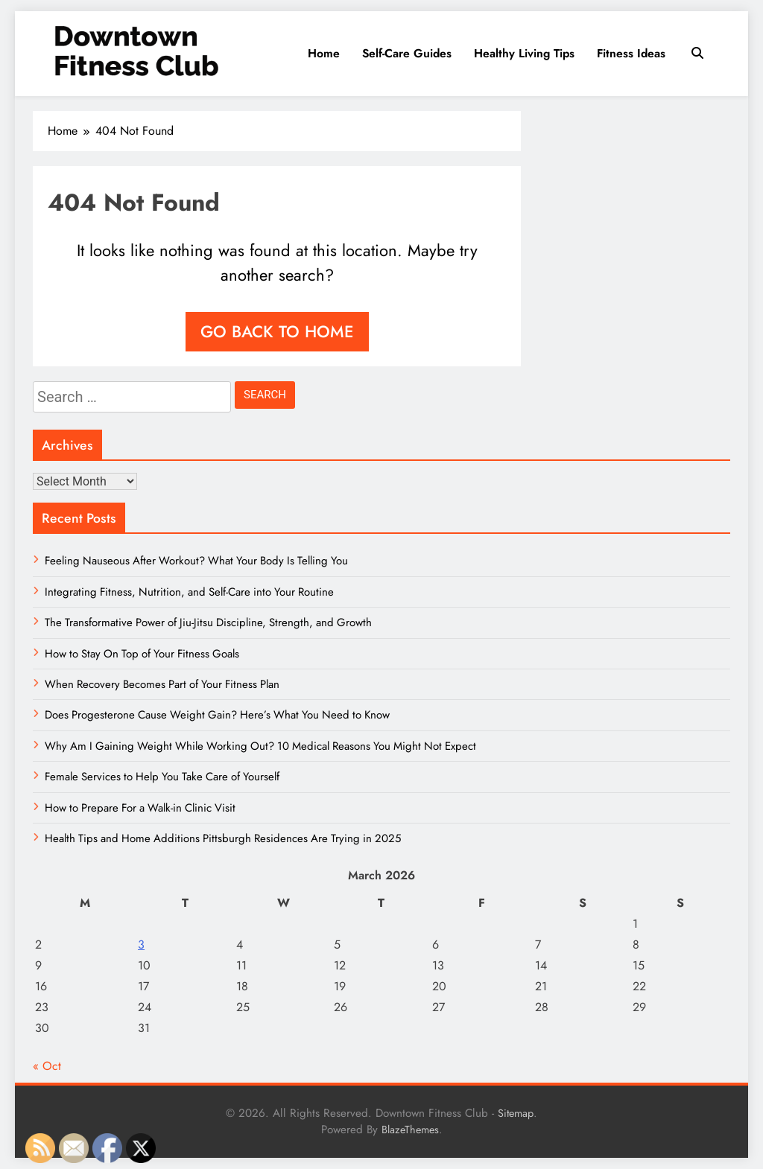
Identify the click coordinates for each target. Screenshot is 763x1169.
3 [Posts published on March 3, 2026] (141, 944)
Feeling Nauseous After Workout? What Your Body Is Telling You (196, 560)
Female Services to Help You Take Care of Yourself (162, 776)
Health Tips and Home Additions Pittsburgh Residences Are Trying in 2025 (223, 838)
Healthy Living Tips (524, 53)
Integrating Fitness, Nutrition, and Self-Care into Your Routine (189, 592)
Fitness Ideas (631, 53)
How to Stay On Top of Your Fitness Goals (142, 654)
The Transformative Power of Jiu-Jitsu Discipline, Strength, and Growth (208, 622)
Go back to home (277, 331)
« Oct (47, 1065)
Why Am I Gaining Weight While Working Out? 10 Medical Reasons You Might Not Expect (260, 746)
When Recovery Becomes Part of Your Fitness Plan (162, 684)
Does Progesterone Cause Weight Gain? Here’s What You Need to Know (217, 715)
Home (324, 53)
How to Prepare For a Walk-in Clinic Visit (140, 808)
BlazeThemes (410, 1129)
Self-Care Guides (407, 53)
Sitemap (516, 1113)
